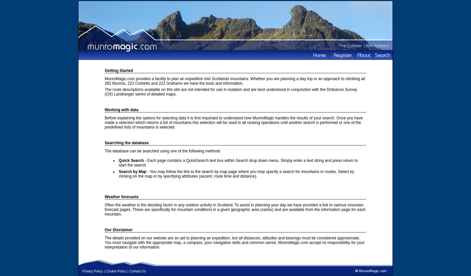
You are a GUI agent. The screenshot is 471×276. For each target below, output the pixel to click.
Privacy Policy (92, 271)
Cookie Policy (116, 271)
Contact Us (138, 271)
